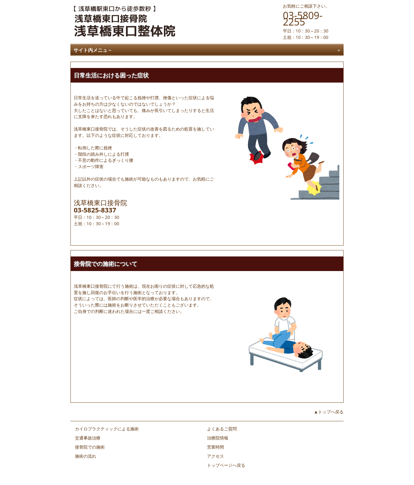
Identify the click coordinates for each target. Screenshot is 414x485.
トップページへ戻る (226, 465)
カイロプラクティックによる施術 (107, 429)
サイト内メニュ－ (92, 50)
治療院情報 (217, 438)
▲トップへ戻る (329, 412)
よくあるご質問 (222, 429)
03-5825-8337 (95, 209)
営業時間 (215, 447)
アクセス (215, 456)
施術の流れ (85, 456)
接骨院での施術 (90, 447)
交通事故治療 (87, 438)
